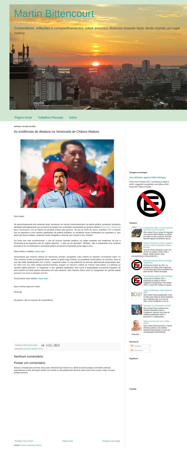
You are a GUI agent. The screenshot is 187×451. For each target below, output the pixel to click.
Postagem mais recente (24, 441)
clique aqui (39, 251)
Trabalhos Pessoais (50, 117)
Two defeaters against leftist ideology (147, 177)
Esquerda (27, 349)
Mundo (34, 349)
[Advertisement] (153, 146)
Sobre (73, 117)
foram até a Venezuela (111, 227)
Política (40, 349)
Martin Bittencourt (54, 13)
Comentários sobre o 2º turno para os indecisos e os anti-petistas (158, 229)
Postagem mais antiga (111, 441)
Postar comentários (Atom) (31, 445)
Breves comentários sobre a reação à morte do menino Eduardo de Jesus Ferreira (158, 245)
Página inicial (23, 117)
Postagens (136, 346)
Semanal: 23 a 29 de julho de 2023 (157, 306)
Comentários (137, 350)
